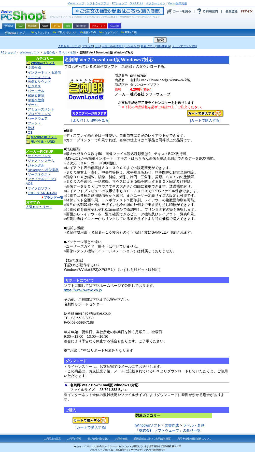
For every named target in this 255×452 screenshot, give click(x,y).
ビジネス (34, 86)
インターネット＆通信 (44, 72)
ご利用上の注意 (52, 438)
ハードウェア (38, 118)
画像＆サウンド (39, 81)
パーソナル (36, 91)
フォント (34, 123)
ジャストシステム (41, 161)
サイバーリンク (39, 156)
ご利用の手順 (74, 438)
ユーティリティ (39, 77)
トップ (76, 3)
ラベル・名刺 (67, 52)
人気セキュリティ (39, 207)
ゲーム (33, 105)
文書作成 (49, 52)
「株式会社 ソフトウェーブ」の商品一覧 (168, 430)
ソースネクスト (39, 174)
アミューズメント (41, 109)
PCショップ (8, 52)
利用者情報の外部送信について (194, 438)
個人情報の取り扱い (98, 438)
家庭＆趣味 (36, 95)
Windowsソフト (30, 52)
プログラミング (39, 114)
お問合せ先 (121, 438)
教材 (31, 128)
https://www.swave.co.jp (83, 290)
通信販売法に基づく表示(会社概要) (152, 438)
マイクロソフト (39, 188)
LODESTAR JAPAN (42, 193)
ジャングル (36, 165)
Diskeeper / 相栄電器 (43, 170)
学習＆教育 (36, 100)
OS (30, 132)
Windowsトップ (15, 32)
